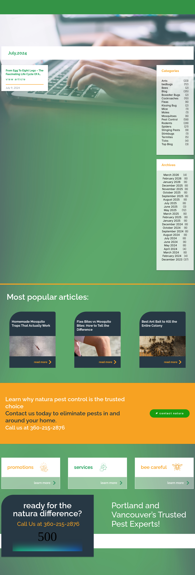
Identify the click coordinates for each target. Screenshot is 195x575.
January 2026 (171, 182)
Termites (167, 137)
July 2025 (170, 203)
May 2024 (170, 245)
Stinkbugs (168, 133)
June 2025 (170, 206)
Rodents (167, 123)
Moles (165, 112)
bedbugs (167, 84)
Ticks (165, 140)
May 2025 (170, 210)
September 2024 (173, 231)
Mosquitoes (169, 116)
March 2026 (171, 174)
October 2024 (172, 227)
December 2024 (172, 224)
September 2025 (172, 196)
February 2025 (172, 217)
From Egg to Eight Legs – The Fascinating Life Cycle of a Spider (24, 74)
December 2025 (172, 185)
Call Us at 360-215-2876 (47, 523)
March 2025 (171, 213)
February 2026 (172, 178)
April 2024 (170, 249)
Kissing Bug (169, 105)
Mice (165, 109)
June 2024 (171, 242)
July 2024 (170, 238)
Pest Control (170, 119)
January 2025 (171, 220)
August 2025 (171, 199)
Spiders (166, 126)
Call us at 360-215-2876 (37, 427)
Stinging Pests (171, 130)
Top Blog (167, 144)
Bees (165, 87)
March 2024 (171, 252)
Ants (164, 80)
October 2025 (172, 192)
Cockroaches (170, 98)
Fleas (165, 101)
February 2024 (172, 256)
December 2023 (172, 259)
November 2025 (172, 189)
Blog (164, 91)
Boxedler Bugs (171, 95)
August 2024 (171, 234)
